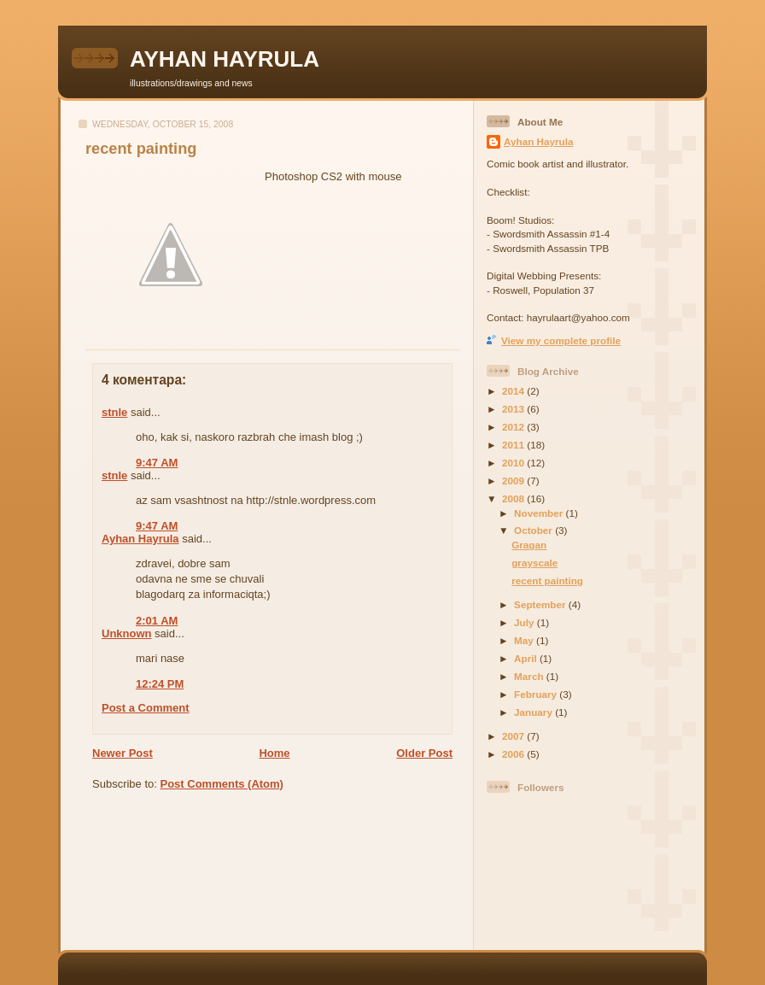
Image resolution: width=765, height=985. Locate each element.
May (525, 640)
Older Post (424, 753)
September (541, 604)
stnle (114, 412)
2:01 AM (157, 620)
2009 (514, 480)
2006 (514, 753)
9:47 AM (157, 462)
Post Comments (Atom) (222, 783)
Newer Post (122, 753)
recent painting (140, 148)
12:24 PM (160, 683)
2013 (514, 408)
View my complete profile (561, 340)
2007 (514, 736)
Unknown (127, 633)
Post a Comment (146, 707)
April (527, 658)
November (539, 513)
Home (274, 753)
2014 (514, 390)
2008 (514, 498)
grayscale (534, 562)
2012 (514, 426)
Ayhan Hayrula (140, 538)
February (536, 694)
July (525, 622)
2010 (514, 462)
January (534, 712)
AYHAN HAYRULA (224, 59)
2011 (514, 444)
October (534, 530)
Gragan (528, 544)
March (530, 676)
